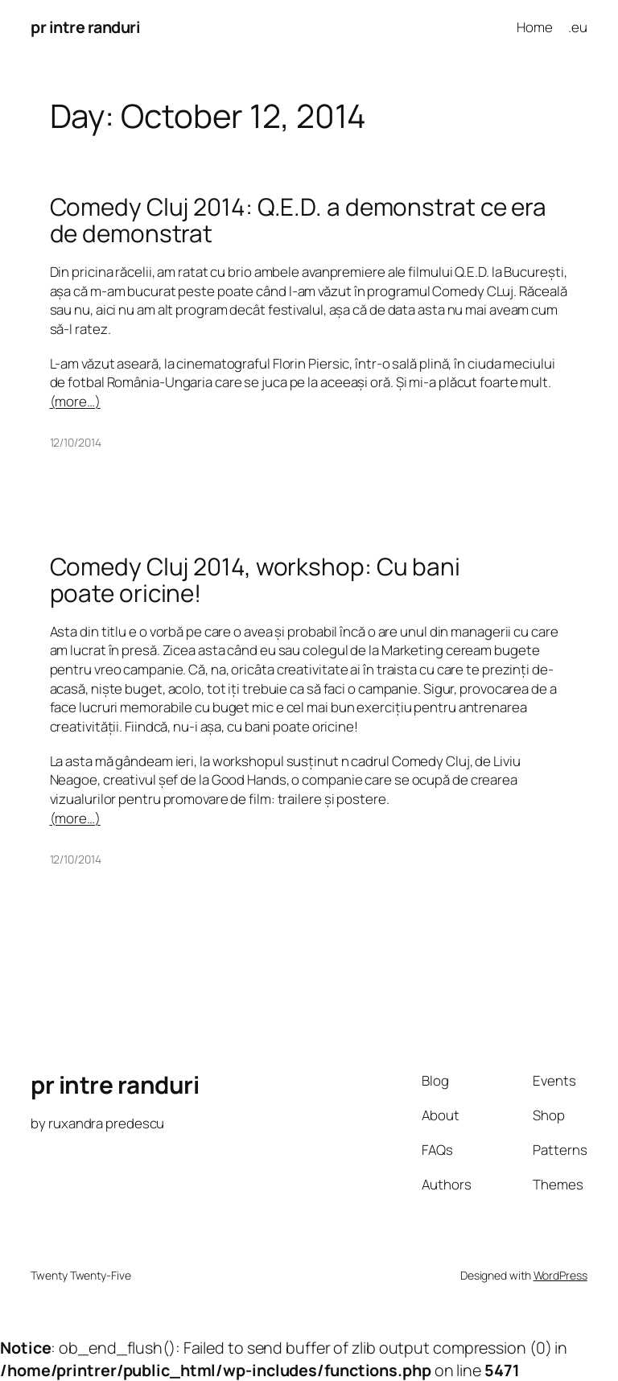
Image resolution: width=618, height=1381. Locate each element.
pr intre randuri (85, 27)
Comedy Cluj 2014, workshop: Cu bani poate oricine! (255, 580)
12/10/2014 (75, 442)
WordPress (560, 1275)
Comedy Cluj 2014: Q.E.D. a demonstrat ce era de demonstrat (298, 220)
